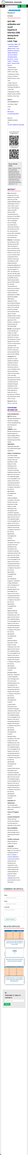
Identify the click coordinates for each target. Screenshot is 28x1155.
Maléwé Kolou (12, 48)
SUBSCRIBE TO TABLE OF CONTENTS (13, 997)
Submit (23, 6)
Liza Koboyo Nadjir (13, 44)
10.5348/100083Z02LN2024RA (15, 125)
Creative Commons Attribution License (12, 857)
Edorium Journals (14, 2)
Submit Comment (10, 919)
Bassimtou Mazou (13, 55)
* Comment (6, 907)
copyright (9, 878)
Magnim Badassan (13, 52)
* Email (5, 901)
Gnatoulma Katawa (13, 46)
